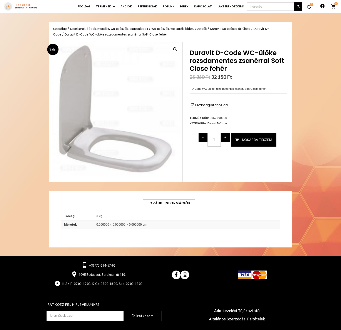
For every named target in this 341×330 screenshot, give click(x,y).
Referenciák (147, 6)
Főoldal (83, 6)
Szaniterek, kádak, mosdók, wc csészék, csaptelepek (109, 29)
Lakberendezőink (230, 6)
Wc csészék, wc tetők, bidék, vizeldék (179, 29)
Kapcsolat (203, 6)
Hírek (184, 6)
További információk (169, 203)
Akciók (126, 6)
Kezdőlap (60, 29)
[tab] (169, 203)
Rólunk (168, 6)
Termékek (105, 6)
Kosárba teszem (257, 139)
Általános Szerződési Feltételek (237, 319)
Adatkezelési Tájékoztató (237, 311)
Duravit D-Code (217, 123)
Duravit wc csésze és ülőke (230, 29)
